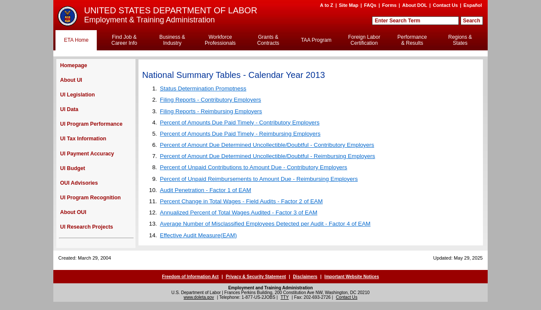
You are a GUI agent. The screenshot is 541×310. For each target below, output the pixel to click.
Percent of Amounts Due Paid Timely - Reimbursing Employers (240, 133)
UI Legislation (77, 95)
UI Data (69, 109)
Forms (389, 5)
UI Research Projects (86, 227)
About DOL (414, 5)
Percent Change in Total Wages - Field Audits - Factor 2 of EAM (241, 201)
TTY (284, 297)
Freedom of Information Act (190, 276)
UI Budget (72, 168)
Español (473, 5)
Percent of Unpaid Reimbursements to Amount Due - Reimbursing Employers (259, 179)
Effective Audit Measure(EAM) (198, 235)
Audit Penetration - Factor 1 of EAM (205, 190)
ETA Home (76, 40)
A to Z (326, 5)
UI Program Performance (91, 124)
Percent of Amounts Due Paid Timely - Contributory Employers (240, 122)
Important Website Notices (351, 276)
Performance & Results (412, 40)
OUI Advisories (79, 183)
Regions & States (460, 40)
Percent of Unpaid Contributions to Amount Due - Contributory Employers (253, 167)
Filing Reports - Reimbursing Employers (211, 111)
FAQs (370, 5)
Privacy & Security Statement (256, 276)
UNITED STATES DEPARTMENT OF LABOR (170, 10)
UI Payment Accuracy (87, 154)
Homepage (73, 65)
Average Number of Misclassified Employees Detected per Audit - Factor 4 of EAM (265, 223)
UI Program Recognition (90, 198)
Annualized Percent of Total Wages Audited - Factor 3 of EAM (238, 212)
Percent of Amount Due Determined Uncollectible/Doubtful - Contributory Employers (267, 145)
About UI (71, 80)
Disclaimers (305, 276)
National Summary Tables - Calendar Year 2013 (233, 75)
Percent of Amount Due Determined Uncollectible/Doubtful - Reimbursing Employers (267, 156)
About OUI (73, 212)
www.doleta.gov (199, 297)
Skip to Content (262, 3)
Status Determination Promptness (203, 88)
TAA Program (316, 40)
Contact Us (445, 5)
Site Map (348, 5)
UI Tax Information (83, 139)
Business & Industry (172, 40)
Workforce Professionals (220, 40)
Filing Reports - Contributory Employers (210, 99)
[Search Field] (415, 20)
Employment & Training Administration (149, 20)
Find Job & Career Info (124, 40)
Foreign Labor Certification (364, 40)
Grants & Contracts (268, 40)
